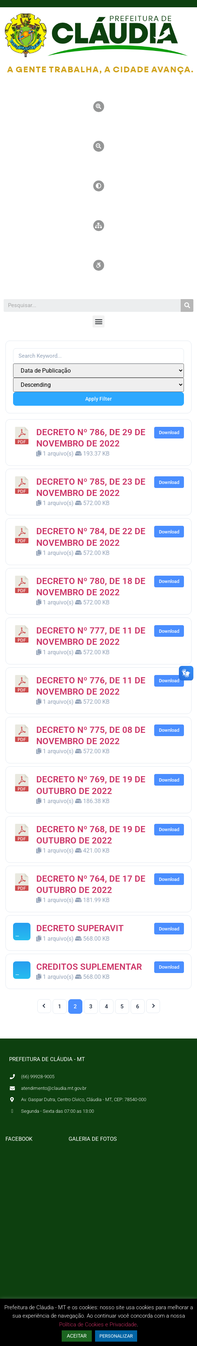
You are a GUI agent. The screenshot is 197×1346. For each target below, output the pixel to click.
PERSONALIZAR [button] (116, 1336)
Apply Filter (98, 399)
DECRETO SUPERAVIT (80, 928)
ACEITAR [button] (77, 1336)
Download (169, 432)
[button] (98, 321)
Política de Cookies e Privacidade (98, 1324)
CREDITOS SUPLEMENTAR (89, 967)
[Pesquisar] (187, 305)
